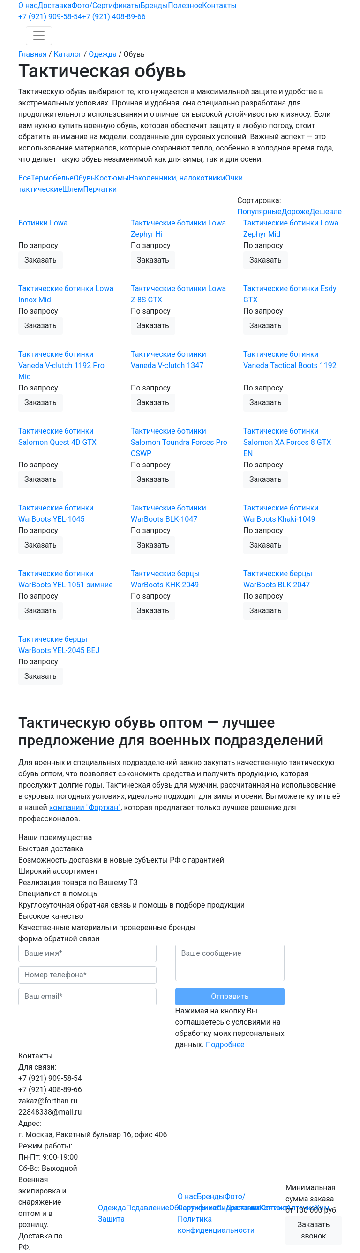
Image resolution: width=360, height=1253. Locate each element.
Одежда (112, 1207)
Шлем (72, 189)
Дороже (295, 211)
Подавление (147, 1207)
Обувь (84, 177)
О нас (28, 5)
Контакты (219, 5)
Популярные (259, 211)
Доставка (54, 5)
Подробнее (225, 1044)
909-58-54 (50, 16)
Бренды (154, 5)
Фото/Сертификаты (106, 5)
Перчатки (100, 189)
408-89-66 (114, 16)
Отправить (229, 996)
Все (24, 177)
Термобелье (52, 177)
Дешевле (325, 211)
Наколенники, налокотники (177, 177)
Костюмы (112, 177)
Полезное (185, 5)
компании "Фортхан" (85, 807)
